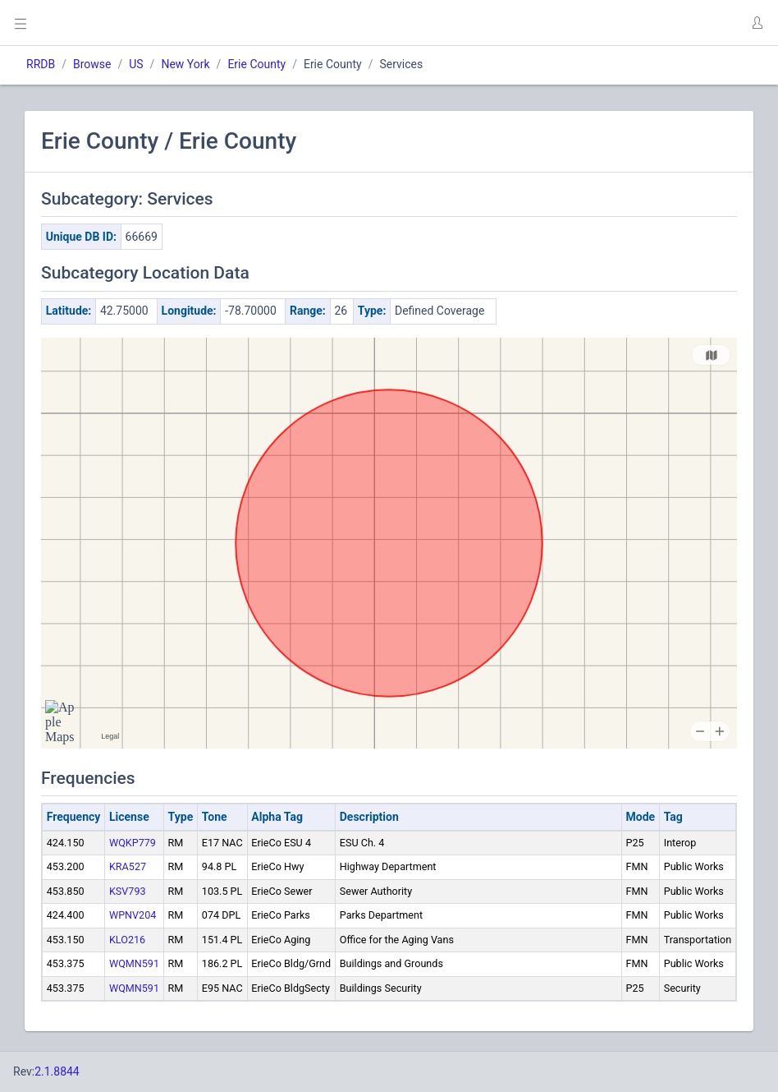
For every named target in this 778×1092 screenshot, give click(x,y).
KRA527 (127, 866)
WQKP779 (132, 842)
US (136, 64)
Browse (92, 64)
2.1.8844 (57, 1071)
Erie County (256, 64)
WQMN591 (134, 963)
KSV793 (127, 891)
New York (185, 64)
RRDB (40, 64)
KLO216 (127, 939)
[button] (756, 23)
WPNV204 (132, 915)
